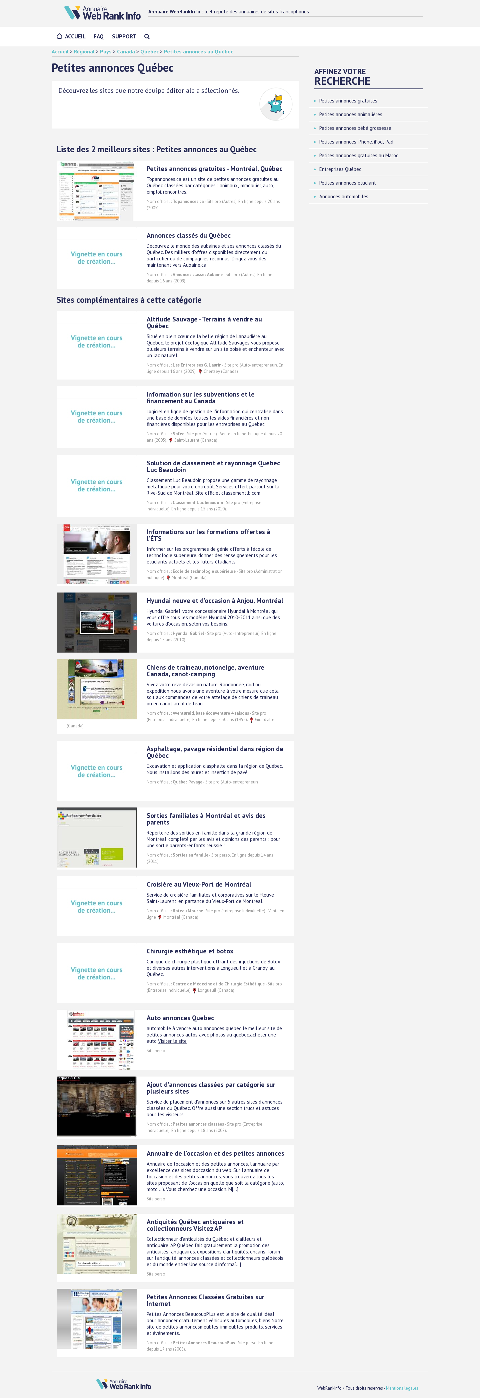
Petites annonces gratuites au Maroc (358, 155)
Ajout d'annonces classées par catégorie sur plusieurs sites (211, 1088)
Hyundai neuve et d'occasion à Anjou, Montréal (215, 600)
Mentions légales (402, 1388)
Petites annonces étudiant (347, 183)
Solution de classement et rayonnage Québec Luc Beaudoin (213, 466)
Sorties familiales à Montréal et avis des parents (206, 819)
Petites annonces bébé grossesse (355, 128)
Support (124, 36)
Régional (84, 51)
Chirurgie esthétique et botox (190, 951)
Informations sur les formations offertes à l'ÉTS (208, 535)
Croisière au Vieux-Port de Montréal (199, 884)
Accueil (75, 36)
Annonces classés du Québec (189, 235)
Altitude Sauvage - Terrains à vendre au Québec (204, 322)
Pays (106, 51)
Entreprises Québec (340, 169)
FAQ (99, 36)
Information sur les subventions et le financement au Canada (201, 397)
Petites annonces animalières (350, 114)
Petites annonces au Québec (198, 51)
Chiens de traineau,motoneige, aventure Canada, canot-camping (205, 670)
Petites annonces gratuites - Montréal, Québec (214, 168)
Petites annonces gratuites (348, 100)
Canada (126, 51)
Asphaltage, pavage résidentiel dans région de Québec (215, 752)
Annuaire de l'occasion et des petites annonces (215, 1153)
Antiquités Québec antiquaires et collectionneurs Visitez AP (195, 1225)
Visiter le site (172, 1041)
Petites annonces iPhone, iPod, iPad (356, 142)
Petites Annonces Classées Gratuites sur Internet (205, 1300)
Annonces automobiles (343, 196)
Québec (149, 51)
